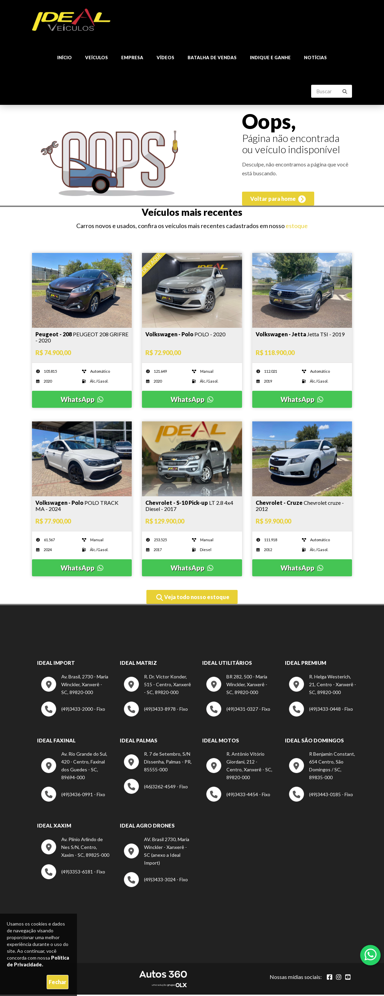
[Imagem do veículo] (81, 339)
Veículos (96, 58)
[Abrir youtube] (348, 978)
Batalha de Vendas (212, 58)
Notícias (315, 58)
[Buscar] (344, 92)
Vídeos (165, 58)
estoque (297, 227)
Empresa (132, 58)
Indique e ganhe (270, 58)
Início (64, 58)
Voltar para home (277, 201)
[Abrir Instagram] (338, 978)
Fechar (57, 982)
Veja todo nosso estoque (192, 599)
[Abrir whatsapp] (371, 954)
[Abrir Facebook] (329, 978)
